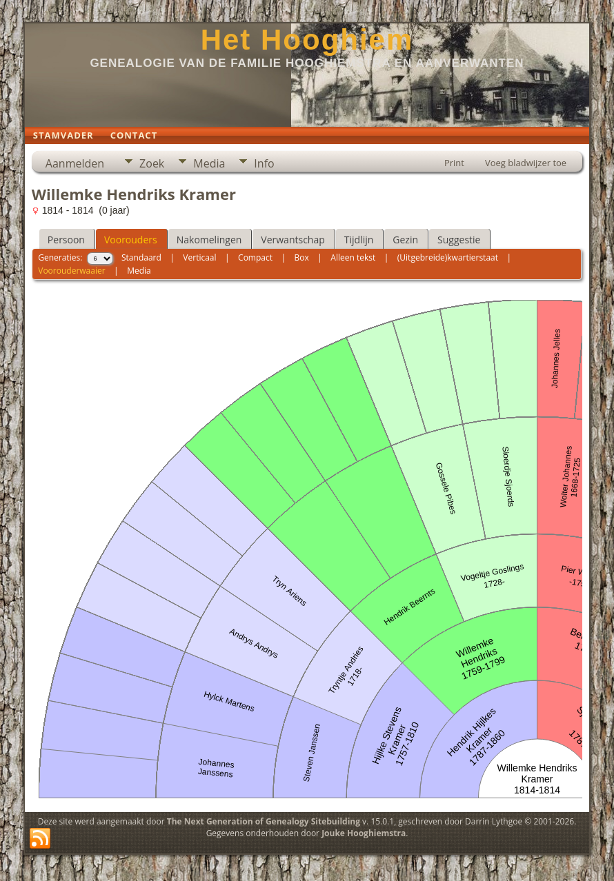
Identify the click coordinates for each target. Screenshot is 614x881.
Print (454, 162)
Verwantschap (292, 239)
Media (209, 163)
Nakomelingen (209, 239)
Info (264, 163)
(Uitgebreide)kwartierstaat (447, 257)
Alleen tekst (352, 257)
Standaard (141, 257)
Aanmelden (75, 163)
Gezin (405, 239)
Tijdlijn (359, 239)
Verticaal (199, 257)
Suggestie (458, 239)
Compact (255, 257)
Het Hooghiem (307, 39)
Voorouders (130, 239)
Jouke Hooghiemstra (363, 833)
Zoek (151, 163)
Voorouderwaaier (71, 270)
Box (302, 257)
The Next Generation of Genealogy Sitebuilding (263, 821)
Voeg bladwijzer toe (525, 162)
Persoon (66, 239)
